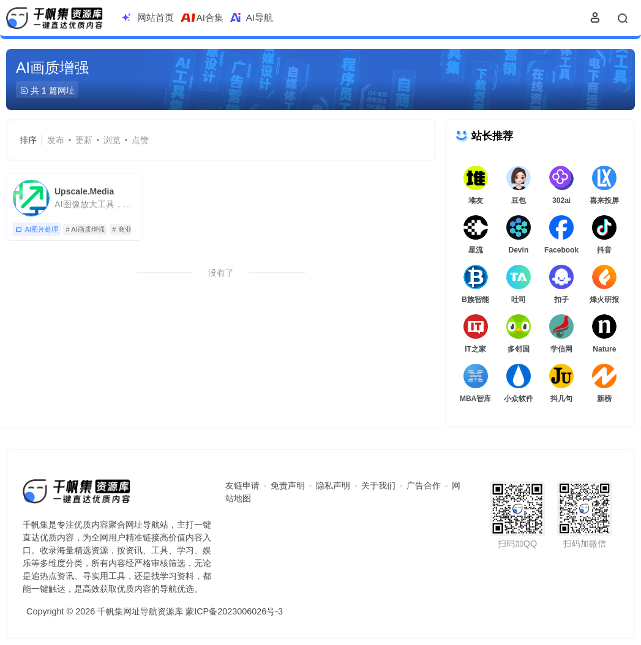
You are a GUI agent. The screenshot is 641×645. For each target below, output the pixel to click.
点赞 (140, 140)
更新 (83, 140)
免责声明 (288, 485)
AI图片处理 (36, 229)
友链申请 (242, 485)
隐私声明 (333, 485)
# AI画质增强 (85, 229)
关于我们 (378, 485)
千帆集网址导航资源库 (140, 611)
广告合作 (424, 485)
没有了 (221, 273)
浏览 (112, 140)
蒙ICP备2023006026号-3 (234, 611)
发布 (55, 140)
